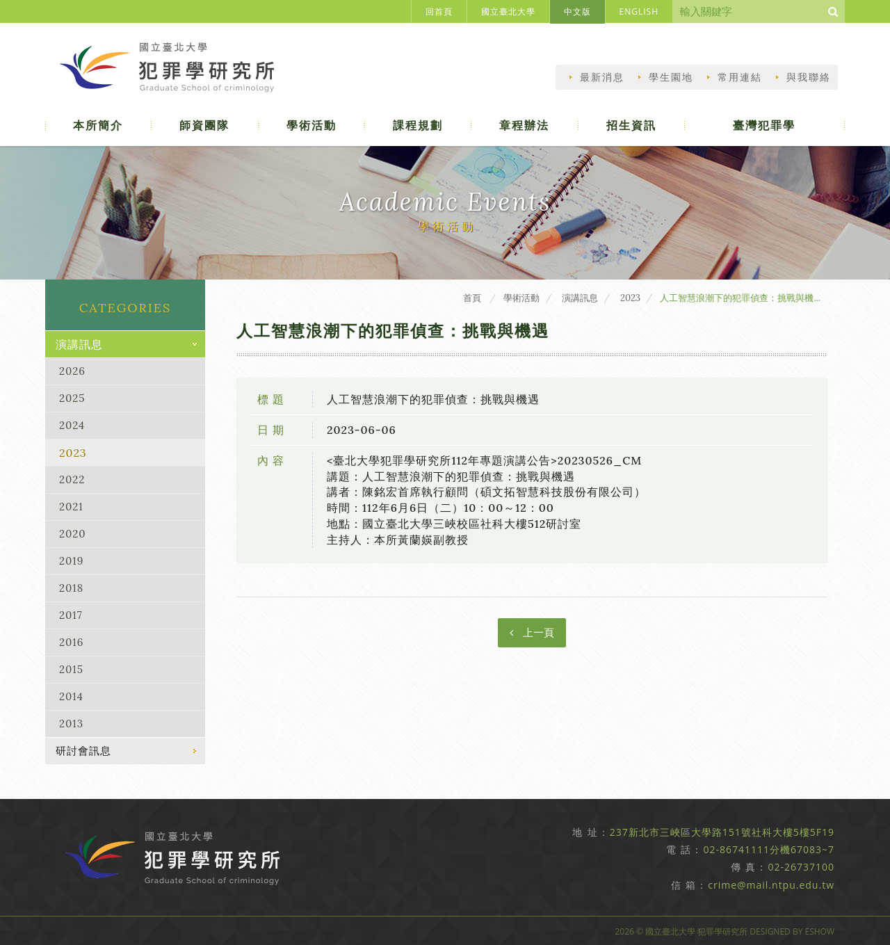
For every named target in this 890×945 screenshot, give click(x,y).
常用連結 (740, 77)
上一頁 (532, 632)
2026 (72, 371)
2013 (71, 723)
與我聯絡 (808, 77)
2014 (71, 696)
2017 (71, 615)
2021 (71, 506)
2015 (71, 669)
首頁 (472, 298)
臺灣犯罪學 (764, 125)
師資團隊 (204, 125)
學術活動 (311, 125)
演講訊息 (79, 344)
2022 (72, 479)
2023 (73, 453)
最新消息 (602, 77)
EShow (819, 931)
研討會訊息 (83, 750)
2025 (72, 398)
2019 (71, 560)
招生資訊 (631, 125)
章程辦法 (524, 125)
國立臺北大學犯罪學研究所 (172, 71)
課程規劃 (418, 125)
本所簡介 (98, 125)
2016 (71, 642)
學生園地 (671, 77)
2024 (72, 425)
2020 (72, 533)
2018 (71, 588)
